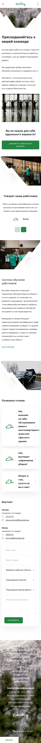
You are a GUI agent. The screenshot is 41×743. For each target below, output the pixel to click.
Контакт (9, 740)
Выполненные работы (20, 650)
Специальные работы (21, 678)
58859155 (8, 534)
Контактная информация (20, 660)
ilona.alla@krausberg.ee (13, 538)
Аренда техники (20, 681)
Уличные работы (20, 674)
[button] (23, 229)
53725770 (8, 516)
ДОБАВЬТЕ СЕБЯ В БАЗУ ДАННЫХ (20, 145)
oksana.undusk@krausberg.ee (15, 520)
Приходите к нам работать (20, 653)
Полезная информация (20, 657)
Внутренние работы (20, 671)
